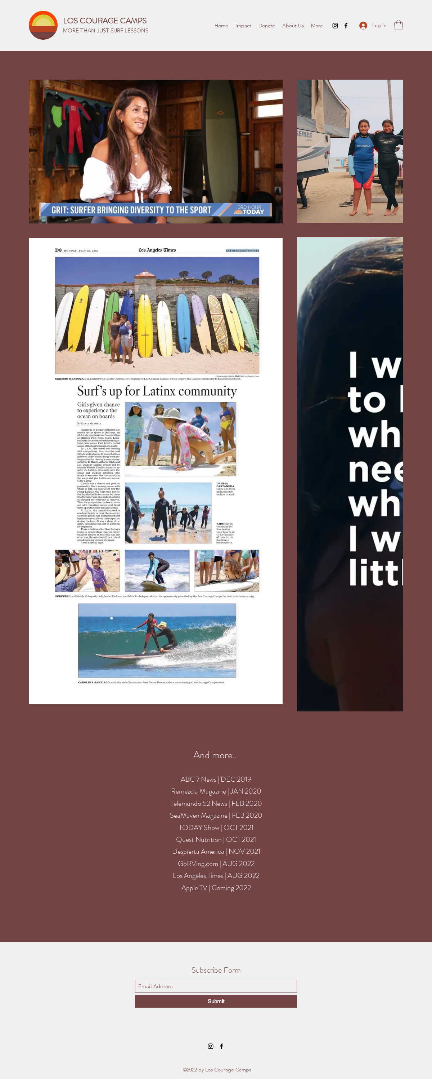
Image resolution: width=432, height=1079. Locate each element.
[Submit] (216, 1001)
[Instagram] (335, 25)
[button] (398, 25)
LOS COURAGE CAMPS (105, 20)
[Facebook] (346, 25)
